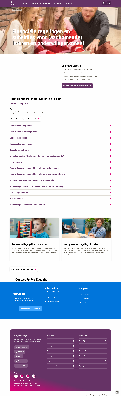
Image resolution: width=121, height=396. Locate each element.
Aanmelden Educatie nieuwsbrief (30, 308)
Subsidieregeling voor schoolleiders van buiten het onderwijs (37, 186)
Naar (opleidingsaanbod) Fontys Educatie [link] (77, 86)
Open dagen (60, 356)
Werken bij (93, 341)
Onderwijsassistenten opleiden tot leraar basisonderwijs (34, 168)
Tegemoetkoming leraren (21, 144)
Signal (19, 356)
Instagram (86, 298)
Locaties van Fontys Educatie (52, 291)
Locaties (93, 346)
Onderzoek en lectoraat (93, 356)
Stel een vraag (21, 366)
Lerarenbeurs (16, 162)
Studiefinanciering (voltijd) (21, 126)
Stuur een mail (21, 361)
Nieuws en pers (93, 361)
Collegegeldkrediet (18, 138)
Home (60, 341)
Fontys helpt (60, 361)
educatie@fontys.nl (53, 301)
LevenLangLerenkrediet (20, 192)
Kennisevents (93, 351)
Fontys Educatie (17, 9)
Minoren (60, 351)
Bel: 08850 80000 (22, 347)
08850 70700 (51, 297)
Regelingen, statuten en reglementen (93, 366)
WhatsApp (20, 352)
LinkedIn (85, 302)
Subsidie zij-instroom (19, 150)
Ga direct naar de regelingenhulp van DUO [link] (25, 119)
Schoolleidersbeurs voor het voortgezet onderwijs (32, 180)
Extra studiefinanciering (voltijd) (24, 132)
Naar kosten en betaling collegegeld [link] (23, 269)
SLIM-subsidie (16, 198)
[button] (104, 3)
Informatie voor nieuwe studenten (60, 366)
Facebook (86, 294)
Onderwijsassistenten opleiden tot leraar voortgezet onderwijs (37, 174)
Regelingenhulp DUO (19, 104)
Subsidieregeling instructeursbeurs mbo (27, 204)
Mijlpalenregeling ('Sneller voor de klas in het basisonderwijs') (37, 156)
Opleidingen (60, 346)
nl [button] (108, 3)
